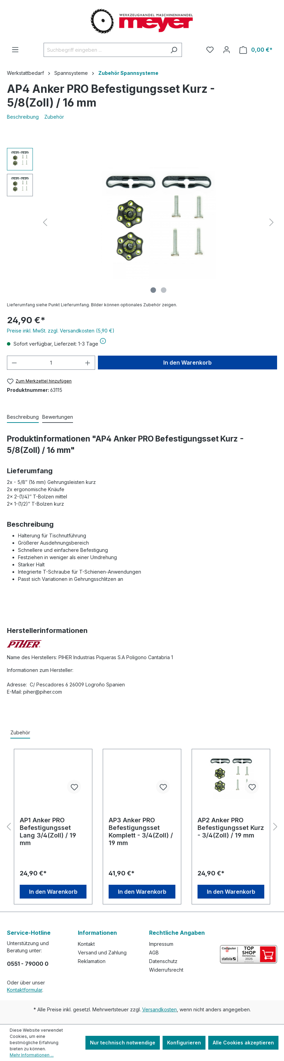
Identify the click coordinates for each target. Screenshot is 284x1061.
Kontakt (86, 944)
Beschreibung (23, 117)
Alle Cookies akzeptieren (243, 1042)
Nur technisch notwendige (122, 1042)
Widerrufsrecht (166, 970)
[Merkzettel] (210, 50)
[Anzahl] (51, 363)
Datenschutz (163, 961)
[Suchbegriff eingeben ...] (105, 50)
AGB (154, 952)
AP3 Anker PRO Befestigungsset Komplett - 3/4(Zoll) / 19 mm (141, 831)
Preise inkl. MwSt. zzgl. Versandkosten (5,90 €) (60, 331)
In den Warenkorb (187, 362)
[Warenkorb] (256, 50)
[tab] (23, 417)
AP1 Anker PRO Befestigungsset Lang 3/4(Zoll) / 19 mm (48, 831)
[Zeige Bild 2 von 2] (163, 290)
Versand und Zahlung (102, 952)
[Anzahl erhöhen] (88, 363)
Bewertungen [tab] (57, 417)
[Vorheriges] (45, 222)
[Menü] (15, 50)
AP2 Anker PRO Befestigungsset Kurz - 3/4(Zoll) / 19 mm (231, 827)
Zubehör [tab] (20, 732)
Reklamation (92, 961)
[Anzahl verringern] (14, 363)
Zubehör (54, 117)
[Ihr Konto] (226, 50)
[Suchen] (174, 50)
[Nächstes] (271, 222)
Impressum (161, 944)
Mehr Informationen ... (32, 1055)
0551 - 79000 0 (27, 963)
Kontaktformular (24, 990)
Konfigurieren (184, 1042)
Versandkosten (159, 1009)
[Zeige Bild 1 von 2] (153, 290)
